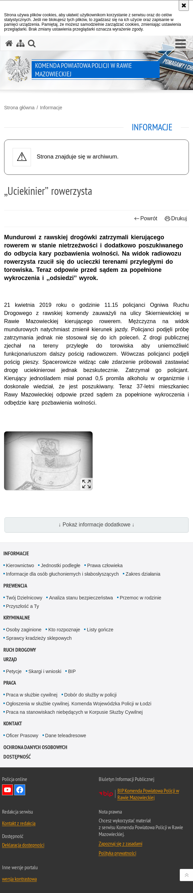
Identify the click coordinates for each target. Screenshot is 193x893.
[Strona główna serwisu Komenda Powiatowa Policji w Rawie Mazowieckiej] (9, 43)
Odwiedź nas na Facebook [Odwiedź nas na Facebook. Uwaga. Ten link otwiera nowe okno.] (19, 789)
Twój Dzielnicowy (24, 597)
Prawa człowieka (105, 565)
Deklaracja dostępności (23, 844)
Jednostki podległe (60, 565)
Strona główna (19, 107)
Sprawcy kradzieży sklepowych (39, 638)
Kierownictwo (20, 565)
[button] (180, 44)
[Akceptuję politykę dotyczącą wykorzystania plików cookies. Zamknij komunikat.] (184, 5)
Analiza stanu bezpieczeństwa (81, 597)
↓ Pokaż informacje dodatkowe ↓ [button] (97, 524)
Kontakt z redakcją (18, 823)
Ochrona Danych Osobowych (35, 747)
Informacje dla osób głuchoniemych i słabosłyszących (62, 574)
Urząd (10, 659)
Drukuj (176, 218)
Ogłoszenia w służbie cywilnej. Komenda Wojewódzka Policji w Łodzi (78, 703)
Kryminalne (16, 617)
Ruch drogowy (19, 649)
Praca (9, 682)
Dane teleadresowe (65, 735)
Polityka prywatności (117, 853)
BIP (72, 671)
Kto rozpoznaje (64, 629)
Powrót (145, 218)
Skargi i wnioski (45, 671)
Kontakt (12, 723)
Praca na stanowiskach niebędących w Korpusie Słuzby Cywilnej (74, 712)
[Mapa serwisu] (20, 43)
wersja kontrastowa (19, 878)
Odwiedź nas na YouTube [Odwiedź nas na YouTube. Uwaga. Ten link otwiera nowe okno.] (7, 789)
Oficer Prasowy (22, 735)
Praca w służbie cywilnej (32, 694)
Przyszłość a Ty (22, 606)
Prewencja (15, 585)
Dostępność (17, 756)
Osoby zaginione (24, 629)
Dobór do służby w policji (90, 694)
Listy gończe (100, 629)
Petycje (14, 671)
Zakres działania (143, 574)
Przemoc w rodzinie (140, 597)
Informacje (51, 107)
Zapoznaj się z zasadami (120, 843)
